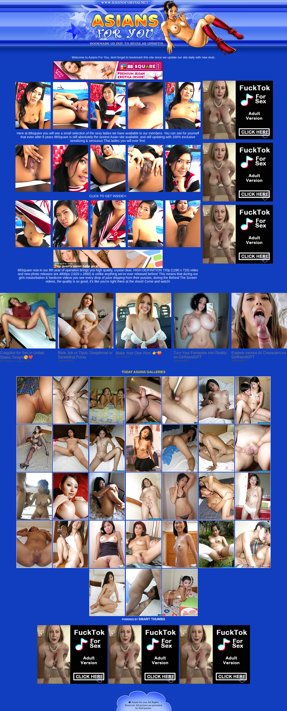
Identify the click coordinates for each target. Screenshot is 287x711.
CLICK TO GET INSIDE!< (108, 196)
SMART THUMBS (151, 619)
